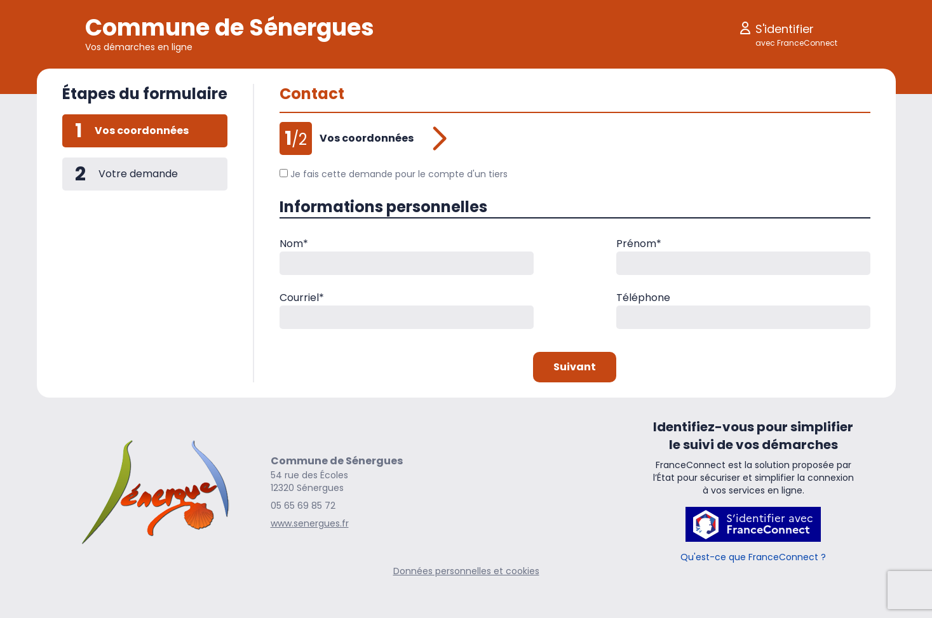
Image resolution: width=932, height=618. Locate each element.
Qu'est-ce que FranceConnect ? (753, 557)
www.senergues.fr (310, 523)
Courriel (302, 297)
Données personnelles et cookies (466, 571)
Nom (294, 243)
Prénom (638, 243)
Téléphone (643, 297)
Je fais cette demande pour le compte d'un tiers (394, 174)
